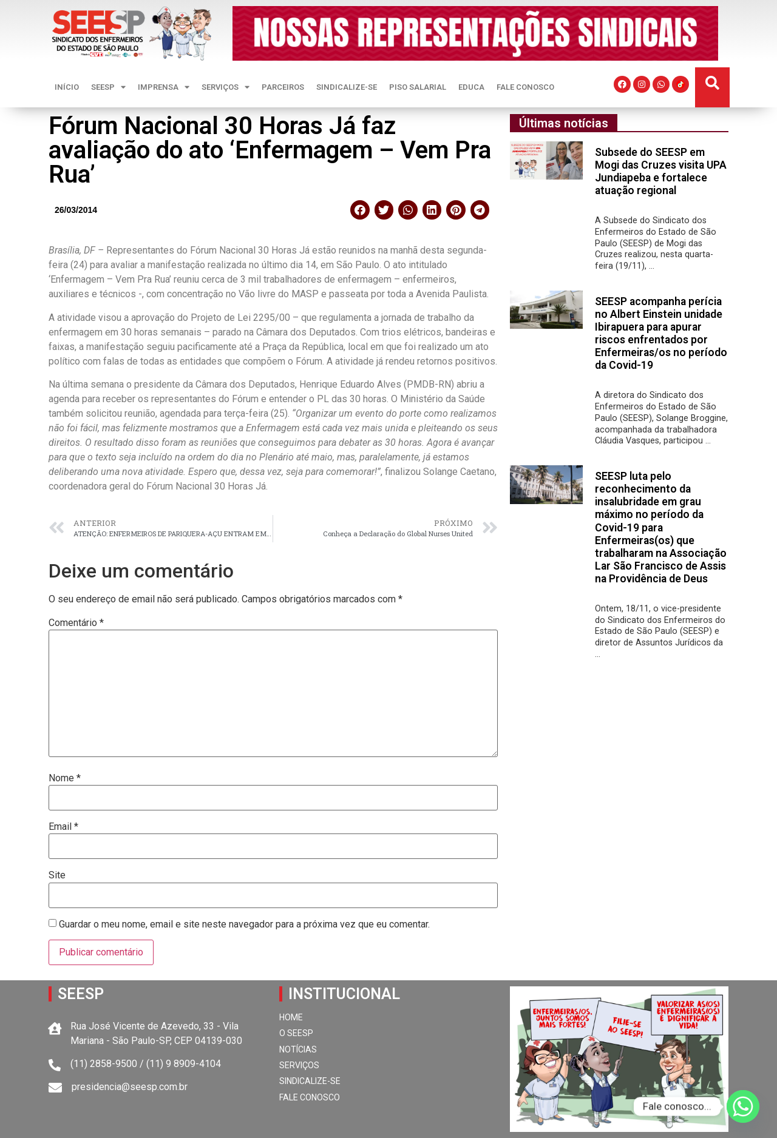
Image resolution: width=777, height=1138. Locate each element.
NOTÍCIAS (298, 1049)
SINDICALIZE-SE (346, 87)
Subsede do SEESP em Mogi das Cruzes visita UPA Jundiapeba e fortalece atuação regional (661, 171)
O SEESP (296, 1033)
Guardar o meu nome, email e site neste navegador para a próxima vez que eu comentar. (244, 924)
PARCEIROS (283, 87)
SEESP (108, 87)
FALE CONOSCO (525, 87)
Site (57, 875)
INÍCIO (67, 87)
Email (63, 827)
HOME (291, 1017)
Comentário (76, 623)
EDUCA (471, 87)
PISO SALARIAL (417, 87)
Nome (65, 778)
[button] (712, 83)
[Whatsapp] (743, 1106)
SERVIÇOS (225, 87)
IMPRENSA (163, 87)
